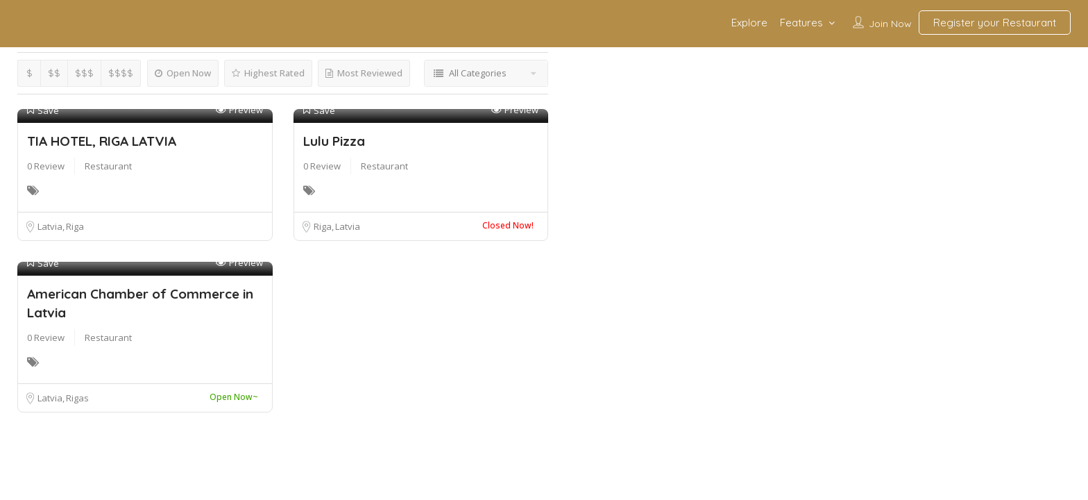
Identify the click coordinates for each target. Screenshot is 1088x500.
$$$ (84, 72)
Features (801, 22)
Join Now (890, 23)
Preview (239, 110)
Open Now (183, 73)
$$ (54, 72)
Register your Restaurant (994, 22)
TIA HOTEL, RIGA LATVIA (101, 141)
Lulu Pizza (334, 141)
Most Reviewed (363, 73)
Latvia (51, 226)
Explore (749, 22)
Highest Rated (268, 73)
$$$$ (120, 72)
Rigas (77, 398)
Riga (75, 226)
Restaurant (108, 166)
